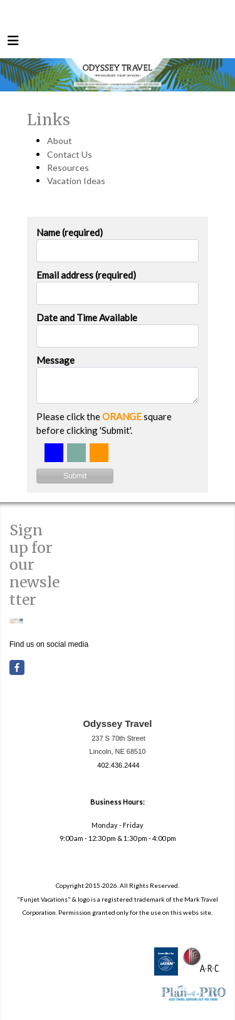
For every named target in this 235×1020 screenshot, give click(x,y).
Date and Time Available (86, 317)
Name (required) (69, 232)
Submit (74, 475)
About (59, 140)
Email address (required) (86, 275)
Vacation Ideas (76, 180)
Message (55, 360)
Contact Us (69, 154)
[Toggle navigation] (13, 43)
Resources (68, 167)
